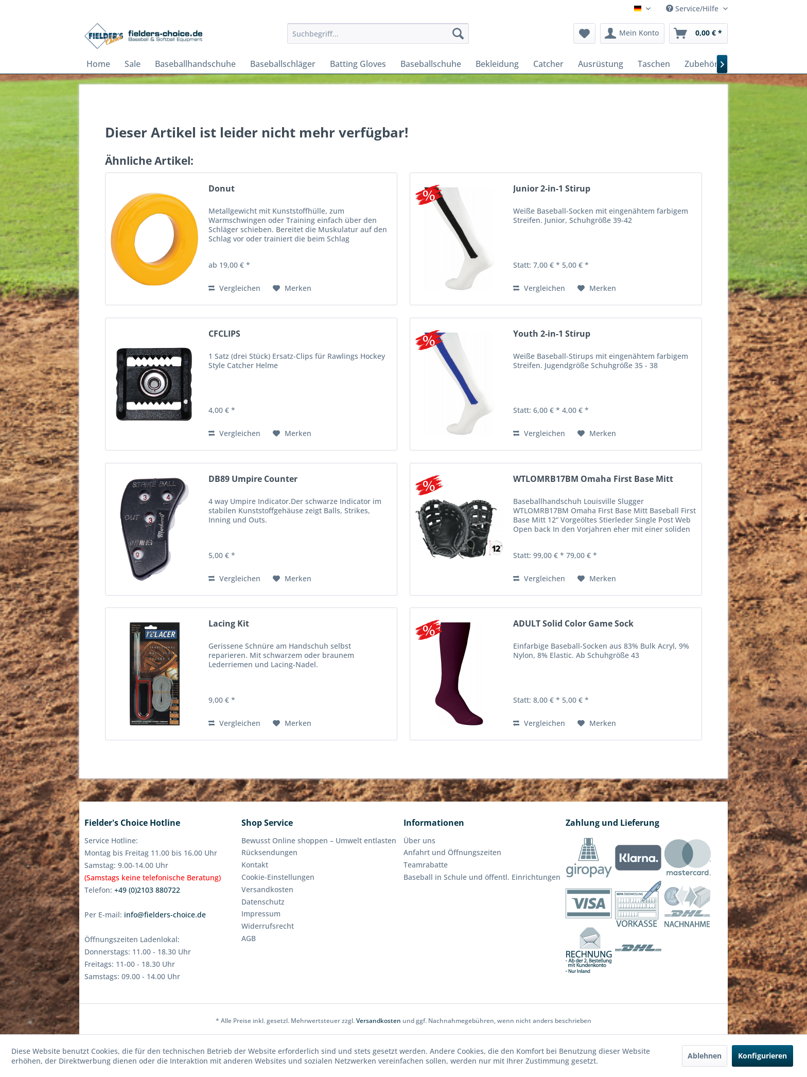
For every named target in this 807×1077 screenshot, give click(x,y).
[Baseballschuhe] (430, 64)
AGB (248, 938)
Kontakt (254, 865)
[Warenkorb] (698, 33)
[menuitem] (378, 33)
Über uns (419, 840)
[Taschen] (653, 64)
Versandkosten (267, 889)
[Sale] (132, 64)
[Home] (98, 64)
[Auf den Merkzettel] (292, 288)
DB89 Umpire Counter (252, 479)
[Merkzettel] (584, 33)
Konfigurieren (762, 1056)
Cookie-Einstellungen (277, 877)
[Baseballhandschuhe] (195, 64)
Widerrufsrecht (267, 926)
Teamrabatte (426, 865)
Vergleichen (234, 288)
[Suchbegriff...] (378, 33)
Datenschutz (263, 902)
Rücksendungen (269, 852)
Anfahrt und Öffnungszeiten (452, 852)
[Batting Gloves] (358, 64)
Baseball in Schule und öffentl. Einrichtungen (482, 877)
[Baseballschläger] (283, 64)
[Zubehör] (701, 64)
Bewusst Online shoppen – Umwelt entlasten (318, 840)
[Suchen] (458, 33)
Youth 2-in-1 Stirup (551, 333)
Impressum (260, 913)
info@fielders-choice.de (165, 914)
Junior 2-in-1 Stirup (551, 188)
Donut (221, 188)
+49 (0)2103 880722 (147, 890)
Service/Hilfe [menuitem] (693, 8)
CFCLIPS (224, 333)
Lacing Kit (228, 623)
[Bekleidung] (497, 64)
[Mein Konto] (632, 33)
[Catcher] (548, 64)
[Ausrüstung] (600, 64)
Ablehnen (705, 1056)
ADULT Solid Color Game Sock (573, 623)
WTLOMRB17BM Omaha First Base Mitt (593, 479)
